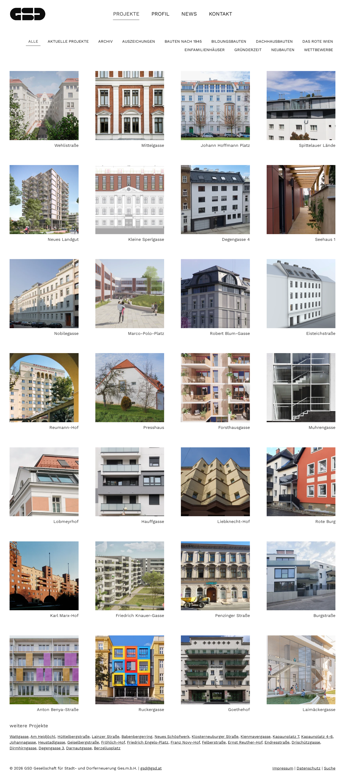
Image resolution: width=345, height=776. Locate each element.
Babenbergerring (136, 736)
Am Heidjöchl (42, 736)
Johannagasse (23, 742)
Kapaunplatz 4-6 (317, 736)
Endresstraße (276, 742)
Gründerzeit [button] (248, 49)
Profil (160, 14)
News (189, 14)
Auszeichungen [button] (138, 41)
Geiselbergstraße (83, 742)
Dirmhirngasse (23, 748)
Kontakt (220, 14)
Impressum (282, 768)
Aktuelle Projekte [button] (68, 41)
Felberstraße (214, 742)
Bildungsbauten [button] (228, 41)
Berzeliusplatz (107, 748)
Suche (329, 768)
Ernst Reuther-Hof (245, 742)
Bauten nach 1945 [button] (183, 41)
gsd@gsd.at (151, 768)
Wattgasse (19, 736)
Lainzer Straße (105, 736)
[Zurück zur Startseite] (28, 14)
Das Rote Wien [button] (317, 41)
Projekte (126, 14)
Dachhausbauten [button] (274, 41)
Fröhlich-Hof (113, 742)
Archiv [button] (105, 41)
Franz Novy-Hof (185, 742)
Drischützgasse (306, 742)
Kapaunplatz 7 (286, 736)
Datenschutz (309, 768)
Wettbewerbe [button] (318, 49)
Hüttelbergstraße (74, 736)
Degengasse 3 (51, 748)
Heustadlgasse (51, 742)
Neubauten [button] (282, 49)
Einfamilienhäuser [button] (204, 49)
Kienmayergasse (255, 736)
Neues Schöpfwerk (172, 736)
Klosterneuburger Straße (215, 736)
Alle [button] (33, 41)
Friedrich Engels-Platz (147, 742)
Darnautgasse (79, 748)
